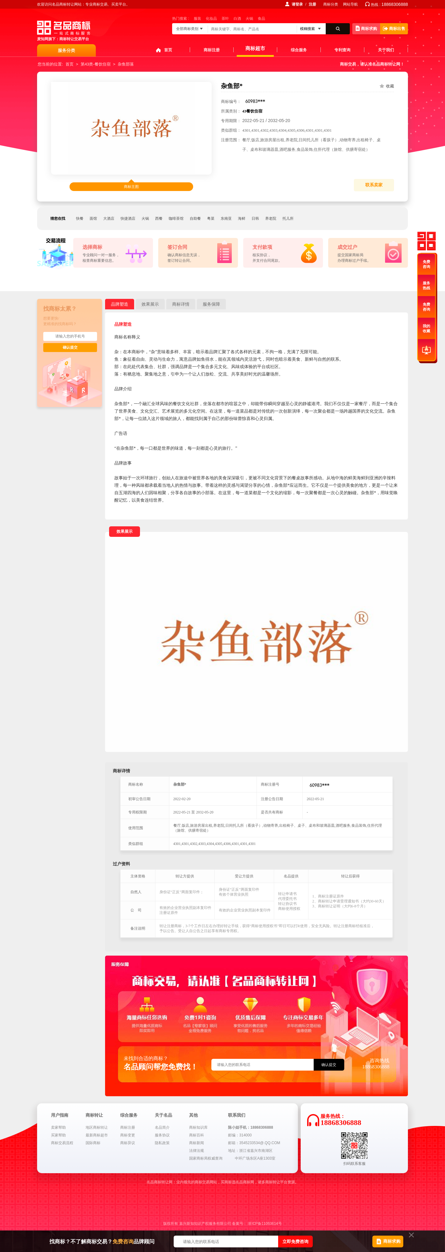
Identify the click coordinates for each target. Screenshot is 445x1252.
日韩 (255, 218)
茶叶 (225, 18)
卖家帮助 (58, 1127)
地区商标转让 (97, 1127)
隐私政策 (162, 1143)
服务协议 (162, 1135)
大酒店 (108, 218)
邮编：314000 (240, 1135)
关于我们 (386, 50)
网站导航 (350, 4)
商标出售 (394, 28)
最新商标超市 (97, 1135)
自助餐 (195, 218)
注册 (312, 4)
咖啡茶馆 (176, 218)
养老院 (270, 218)
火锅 (249, 18)
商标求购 (366, 28)
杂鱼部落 (126, 64)
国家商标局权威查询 (205, 1158)
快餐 (79, 218)
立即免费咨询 (295, 1241)
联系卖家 (374, 185)
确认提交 (70, 347)
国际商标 (93, 1143)
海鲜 (241, 218)
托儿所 (288, 218)
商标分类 (330, 4)
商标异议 (127, 1143)
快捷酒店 (128, 218)
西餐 (159, 218)
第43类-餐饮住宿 (96, 64)
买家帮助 (58, 1135)
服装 (197, 18)
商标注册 (212, 50)
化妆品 (211, 18)
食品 (261, 18)
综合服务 (299, 50)
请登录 (297, 4)
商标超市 (255, 48)
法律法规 (196, 1150)
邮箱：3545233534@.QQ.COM (254, 1143)
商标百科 (196, 1135)
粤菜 (210, 218)
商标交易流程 (62, 1143)
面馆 (93, 218)
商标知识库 (198, 1127)
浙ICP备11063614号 (265, 1223)
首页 (168, 50)
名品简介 (162, 1127)
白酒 (237, 18)
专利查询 (342, 50)
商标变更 (127, 1135)
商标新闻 (196, 1143)
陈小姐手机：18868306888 (250, 1127)
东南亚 (226, 218)
